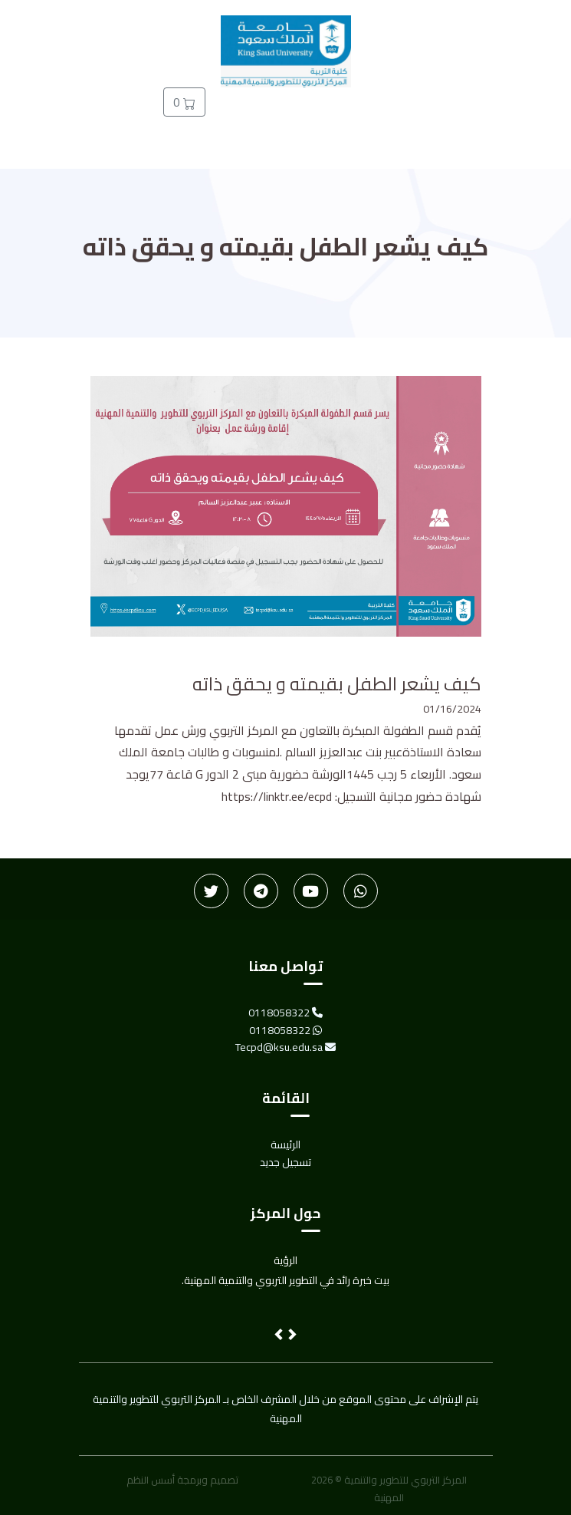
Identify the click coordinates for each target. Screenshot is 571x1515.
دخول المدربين (356, 121)
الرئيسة (485, 110)
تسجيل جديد (287, 121)
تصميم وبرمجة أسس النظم (182, 1480)
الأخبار (421, 110)
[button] (280, 1336)
